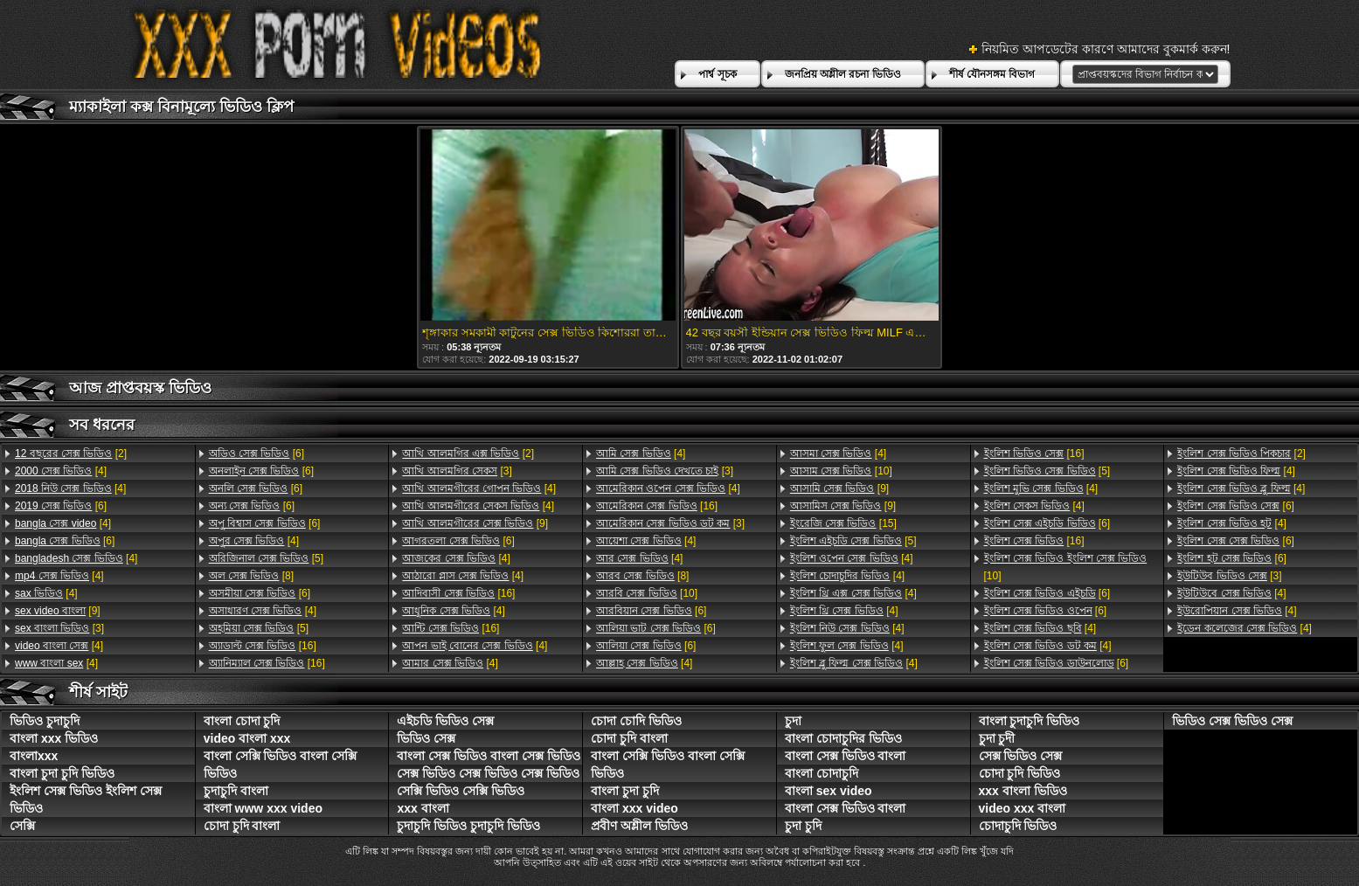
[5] (266, 558)
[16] (262, 646)
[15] (843, 523)
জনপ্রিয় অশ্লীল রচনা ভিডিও (843, 74)
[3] (59, 628)
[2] (71, 453)
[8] (251, 576)
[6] (61, 506)
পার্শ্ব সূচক (717, 74)
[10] (646, 593)
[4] (61, 471)
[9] (58, 611)
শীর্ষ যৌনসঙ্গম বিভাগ (992, 74)
